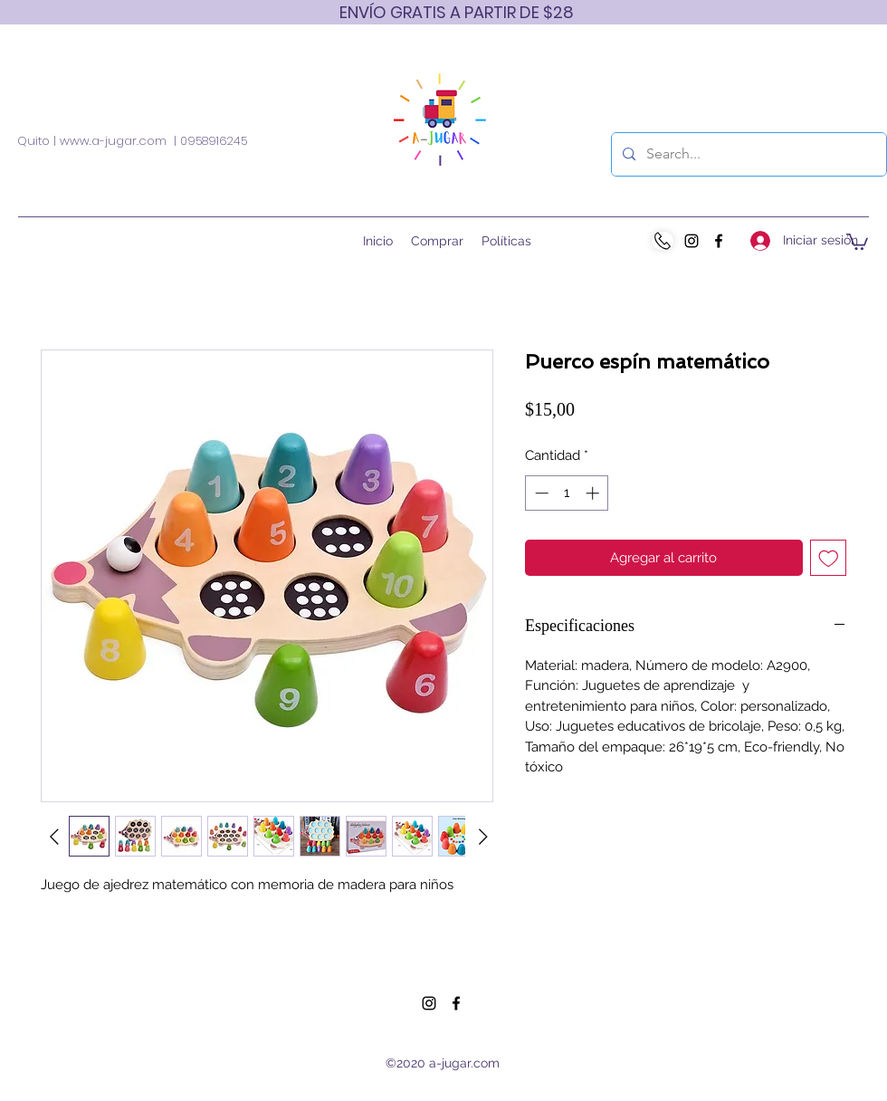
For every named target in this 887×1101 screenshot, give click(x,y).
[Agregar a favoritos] (828, 558)
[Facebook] (719, 241)
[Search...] (747, 154)
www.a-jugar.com (113, 140)
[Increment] (594, 493)
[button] (857, 241)
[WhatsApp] (662, 241)
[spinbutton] (567, 493)
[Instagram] (691, 241)
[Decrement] (540, 493)
